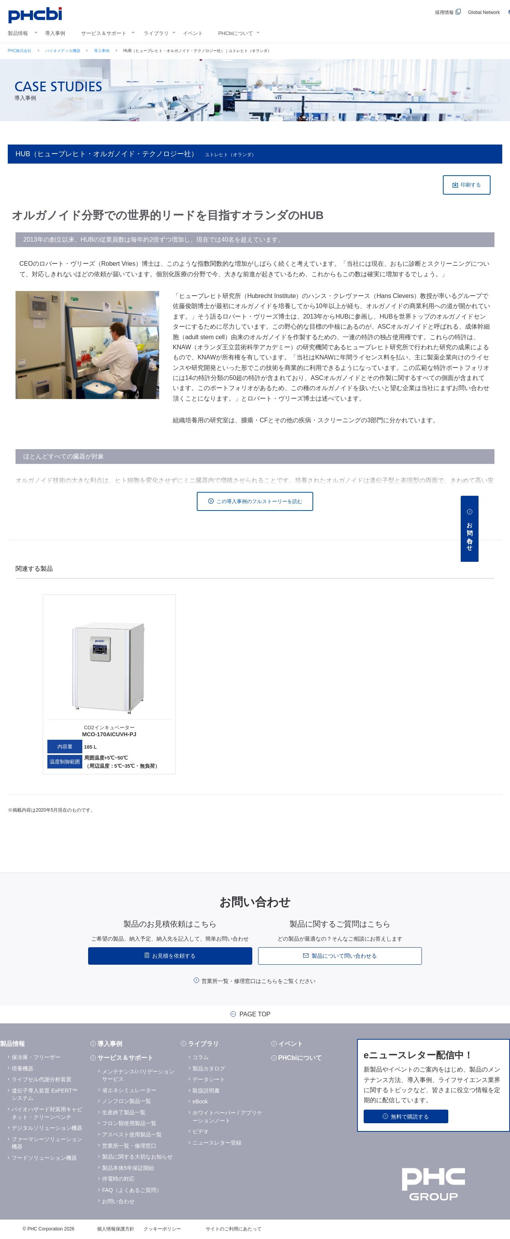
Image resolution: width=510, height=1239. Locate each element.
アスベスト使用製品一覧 (132, 1134)
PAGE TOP (255, 1014)
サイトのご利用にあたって (234, 1229)
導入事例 (55, 33)
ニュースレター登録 (217, 1143)
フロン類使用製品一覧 (129, 1123)
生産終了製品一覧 (124, 1112)
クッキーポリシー (162, 1229)
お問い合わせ (118, 1201)
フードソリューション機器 (44, 1158)
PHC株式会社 (19, 51)
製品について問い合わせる (344, 956)
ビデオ (201, 1131)
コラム (201, 1057)
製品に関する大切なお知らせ (137, 1157)
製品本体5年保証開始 (128, 1168)
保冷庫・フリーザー (36, 1057)
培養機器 (22, 1068)
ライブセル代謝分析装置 (41, 1079)
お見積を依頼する (174, 956)
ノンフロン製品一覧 (126, 1101)
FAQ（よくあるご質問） (132, 1190)
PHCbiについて (235, 33)
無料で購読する (410, 1117)
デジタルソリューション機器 (47, 1128)
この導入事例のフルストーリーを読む (259, 501)
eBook (200, 1101)
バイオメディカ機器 (62, 51)
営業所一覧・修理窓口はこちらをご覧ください (258, 981)
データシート (209, 1079)
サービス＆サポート (104, 33)
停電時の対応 (118, 1179)
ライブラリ (156, 33)
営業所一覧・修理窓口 (129, 1146)
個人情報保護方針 (115, 1229)
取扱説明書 (206, 1090)
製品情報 (18, 33)
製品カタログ (209, 1068)
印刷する (471, 185)
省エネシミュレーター (129, 1090)
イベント (193, 33)
